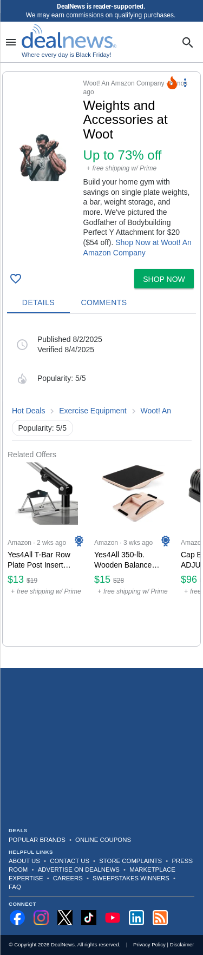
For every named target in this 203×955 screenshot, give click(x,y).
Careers (68, 878)
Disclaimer (182, 944)
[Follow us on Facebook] (17, 917)
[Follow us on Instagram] (41, 917)
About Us (24, 861)
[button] (101, 168)
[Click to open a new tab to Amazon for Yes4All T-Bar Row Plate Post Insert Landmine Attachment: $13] (46, 553)
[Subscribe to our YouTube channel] (112, 917)
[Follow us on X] (65, 917)
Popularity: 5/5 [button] (42, 428)
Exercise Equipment (93, 410)
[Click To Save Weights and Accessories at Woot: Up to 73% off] (15, 278)
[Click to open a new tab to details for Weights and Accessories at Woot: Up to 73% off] (43, 157)
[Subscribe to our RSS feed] (160, 917)
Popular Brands (37, 840)
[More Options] (185, 82)
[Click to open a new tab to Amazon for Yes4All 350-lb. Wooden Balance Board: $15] (133, 553)
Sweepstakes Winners (131, 878)
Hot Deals (28, 410)
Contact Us (69, 861)
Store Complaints (130, 861)
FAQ (15, 887)
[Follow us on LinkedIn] (136, 917)
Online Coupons (103, 840)
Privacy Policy (149, 944)
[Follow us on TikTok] (88, 917)
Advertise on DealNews (79, 869)
